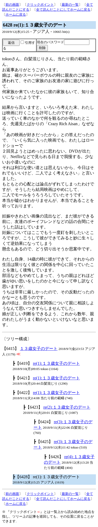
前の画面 (12, 5)
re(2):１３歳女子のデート (66, 407)
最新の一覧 (70, 5)
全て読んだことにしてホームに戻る (63, 9)
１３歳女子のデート (38, 348)
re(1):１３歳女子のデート (56, 363)
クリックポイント (40, 5)
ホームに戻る (15, 14)
